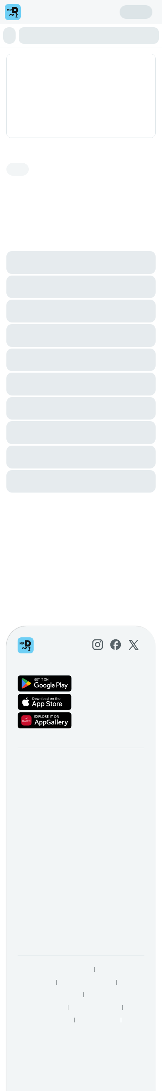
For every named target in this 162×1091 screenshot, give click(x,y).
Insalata (128, 27)
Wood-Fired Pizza (45, 34)
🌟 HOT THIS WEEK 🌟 (37, 27)
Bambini (92, 34)
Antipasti (107, 27)
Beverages (35, 42)
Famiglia (83, 27)
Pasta (74, 34)
